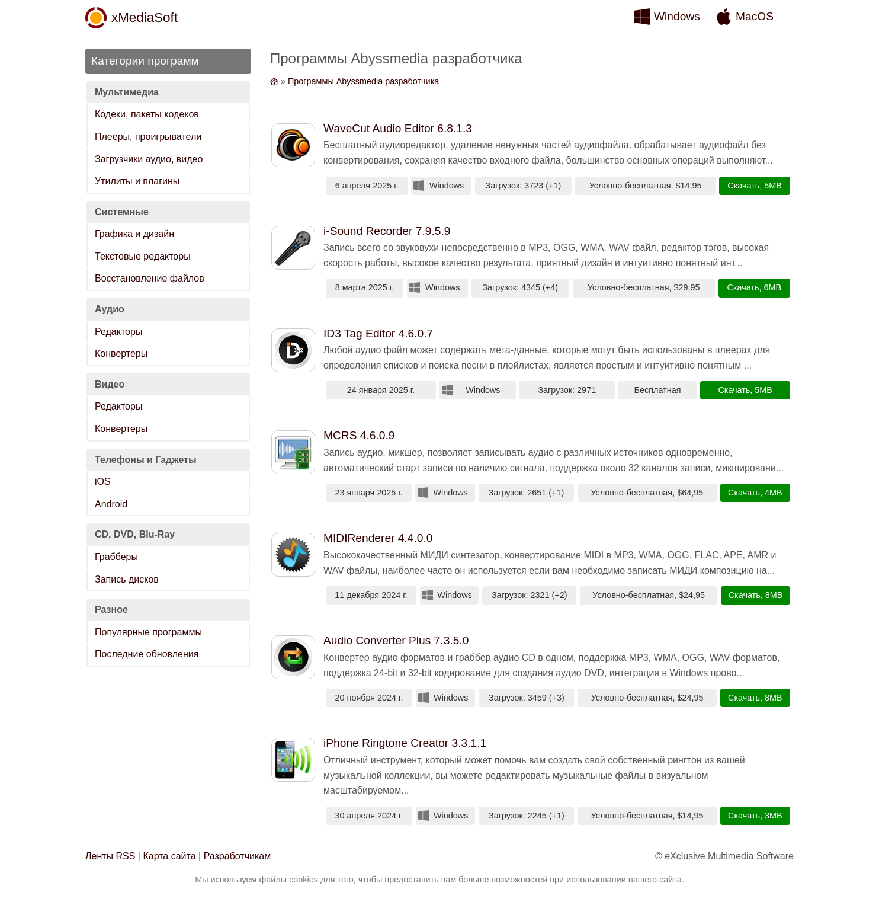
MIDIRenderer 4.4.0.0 (378, 538)
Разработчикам (237, 856)
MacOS (755, 16)
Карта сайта (169, 856)
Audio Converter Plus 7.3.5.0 (396, 640)
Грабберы (116, 557)
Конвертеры (121, 353)
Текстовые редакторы (143, 256)
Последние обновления (146, 654)
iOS (103, 482)
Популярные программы (148, 632)
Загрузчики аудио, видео (149, 159)
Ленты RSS (110, 856)
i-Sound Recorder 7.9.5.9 (386, 231)
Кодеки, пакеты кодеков (147, 114)
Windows (677, 16)
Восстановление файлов (149, 278)
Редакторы (118, 332)
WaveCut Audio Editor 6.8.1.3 (397, 128)
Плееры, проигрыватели (148, 137)
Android (111, 504)
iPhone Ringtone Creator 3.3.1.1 (404, 743)
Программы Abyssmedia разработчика (363, 81)
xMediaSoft (144, 17)
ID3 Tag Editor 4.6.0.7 (378, 333)
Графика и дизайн (134, 234)
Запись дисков (127, 579)
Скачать (743, 185)
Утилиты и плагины (137, 181)
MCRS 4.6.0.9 (359, 435)
